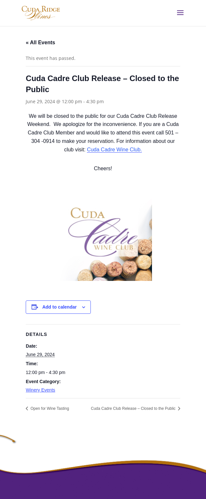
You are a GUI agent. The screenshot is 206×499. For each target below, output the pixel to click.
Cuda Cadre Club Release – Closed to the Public (133, 408)
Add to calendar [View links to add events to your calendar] (59, 307)
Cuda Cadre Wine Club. (114, 149)
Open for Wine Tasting (49, 408)
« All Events (40, 42)
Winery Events (40, 390)
